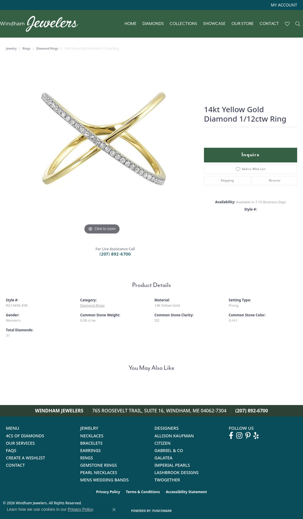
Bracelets (91, 443)
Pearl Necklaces (98, 472)
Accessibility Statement (186, 491)
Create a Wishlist (25, 458)
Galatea (163, 458)
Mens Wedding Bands (104, 480)
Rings (26, 48)
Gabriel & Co (168, 450)
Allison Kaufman (174, 436)
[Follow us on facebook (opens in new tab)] (231, 435)
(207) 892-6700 (115, 254)
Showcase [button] (214, 23)
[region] (102, 148)
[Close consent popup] (114, 509)
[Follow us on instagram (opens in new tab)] (239, 435)
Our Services (20, 443)
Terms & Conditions (143, 491)
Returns (274, 180)
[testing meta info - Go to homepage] (42, 24)
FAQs (11, 450)
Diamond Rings (47, 48)
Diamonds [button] (153, 23)
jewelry (11, 48)
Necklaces (91, 436)
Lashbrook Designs (176, 472)
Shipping (227, 180)
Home (131, 23)
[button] (283, 5)
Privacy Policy (108, 491)
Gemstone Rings (98, 465)
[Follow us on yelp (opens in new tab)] (256, 435)
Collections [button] (183, 23)
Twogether (167, 480)
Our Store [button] (242, 23)
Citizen (162, 443)
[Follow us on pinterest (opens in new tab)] (248, 435)
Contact (269, 23)
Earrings (90, 450)
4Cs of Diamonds (25, 436)
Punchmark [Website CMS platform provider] (162, 511)
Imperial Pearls (172, 465)
